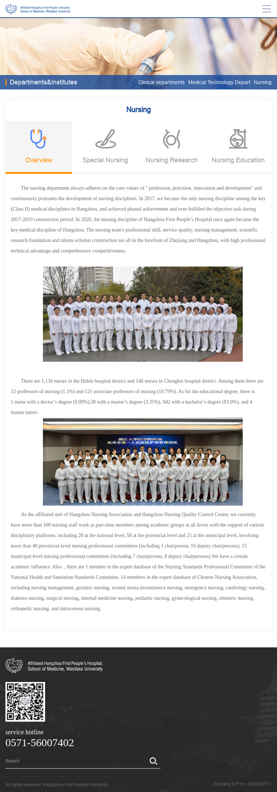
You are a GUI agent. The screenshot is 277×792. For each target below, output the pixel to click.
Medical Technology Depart (219, 82)
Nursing (263, 82)
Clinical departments (161, 82)
